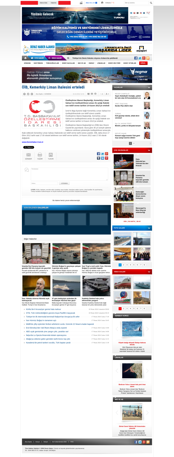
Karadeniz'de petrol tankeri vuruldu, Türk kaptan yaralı (48, 343)
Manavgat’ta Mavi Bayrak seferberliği (141, 210)
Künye (38, 442)
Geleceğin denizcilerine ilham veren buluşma (141, 195)
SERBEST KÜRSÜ (122, 316)
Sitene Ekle (43, 3)
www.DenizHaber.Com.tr (32, 142)
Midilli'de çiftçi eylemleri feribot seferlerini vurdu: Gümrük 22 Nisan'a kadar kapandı (60, 324)
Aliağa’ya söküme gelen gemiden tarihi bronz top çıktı (48, 339)
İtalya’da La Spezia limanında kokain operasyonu (46, 335)
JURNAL (129, 116)
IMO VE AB (119, 399)
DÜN (125, 221)
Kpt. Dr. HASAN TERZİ (129, 125)
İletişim (46, 442)
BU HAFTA (131, 221)
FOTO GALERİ (119, 228)
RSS (72, 442)
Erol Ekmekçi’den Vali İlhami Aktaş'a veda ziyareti (46, 328)
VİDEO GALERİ (119, 272)
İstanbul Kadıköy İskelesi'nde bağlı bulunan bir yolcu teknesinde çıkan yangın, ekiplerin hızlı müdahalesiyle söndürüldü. (96, 301)
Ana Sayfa (28, 442)
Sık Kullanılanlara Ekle (59, 442)
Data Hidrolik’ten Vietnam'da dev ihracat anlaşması (142, 162)
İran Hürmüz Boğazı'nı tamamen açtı (41, 320)
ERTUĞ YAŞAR (129, 136)
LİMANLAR (119, 358)
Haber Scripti (43, 450)
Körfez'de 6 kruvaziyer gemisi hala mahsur (43, 309)
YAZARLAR (118, 87)
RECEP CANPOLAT (129, 96)
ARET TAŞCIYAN (129, 105)
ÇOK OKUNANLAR (121, 150)
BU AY (139, 221)
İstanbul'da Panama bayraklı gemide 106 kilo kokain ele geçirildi (142, 179)
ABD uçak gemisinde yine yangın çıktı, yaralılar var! (47, 331)
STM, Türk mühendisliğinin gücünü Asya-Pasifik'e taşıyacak (50, 313)
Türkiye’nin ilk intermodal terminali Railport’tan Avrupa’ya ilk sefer (53, 317)
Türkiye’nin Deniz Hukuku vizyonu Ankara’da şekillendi (95, 58)
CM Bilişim (52, 450)
